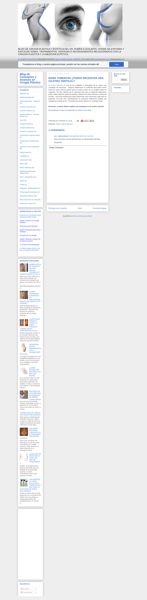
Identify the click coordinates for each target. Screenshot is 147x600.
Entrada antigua (100, 208)
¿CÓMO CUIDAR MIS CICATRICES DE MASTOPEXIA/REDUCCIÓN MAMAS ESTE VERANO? (30, 297)
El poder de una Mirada (28, 235)
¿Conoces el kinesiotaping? (30, 245)
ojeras (22, 181)
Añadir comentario (56, 148)
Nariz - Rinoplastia (26, 177)
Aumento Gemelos (26, 107)
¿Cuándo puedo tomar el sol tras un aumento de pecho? (30, 249)
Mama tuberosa (67, 124)
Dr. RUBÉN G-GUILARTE (36, 59)
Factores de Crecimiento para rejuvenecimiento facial (30, 216)
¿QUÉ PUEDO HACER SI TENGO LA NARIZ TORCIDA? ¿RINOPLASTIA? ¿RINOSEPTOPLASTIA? (30, 325)
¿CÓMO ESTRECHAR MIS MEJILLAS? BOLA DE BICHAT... (35, 371)
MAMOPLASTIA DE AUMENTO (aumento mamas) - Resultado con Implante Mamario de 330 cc (30, 269)
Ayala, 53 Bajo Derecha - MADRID (67, 59)
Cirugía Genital (25, 124)
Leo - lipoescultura (61, 136)
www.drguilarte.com (102, 59)
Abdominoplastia (26, 97)
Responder (58, 142)
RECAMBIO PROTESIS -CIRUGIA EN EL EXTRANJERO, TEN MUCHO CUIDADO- (30, 433)
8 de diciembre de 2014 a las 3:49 (81, 136)
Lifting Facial (24, 152)
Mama (58, 124)
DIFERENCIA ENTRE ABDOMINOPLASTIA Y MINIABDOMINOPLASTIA (30, 349)
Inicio (80, 208)
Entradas (25, 589)
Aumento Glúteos (26, 111)
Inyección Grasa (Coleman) (29, 147)
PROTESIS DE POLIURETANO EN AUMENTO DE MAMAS (35, 394)
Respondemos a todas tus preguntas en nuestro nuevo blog (69, 110)
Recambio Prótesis (26, 196)
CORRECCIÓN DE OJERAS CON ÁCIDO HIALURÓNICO (30, 414)
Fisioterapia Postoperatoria (29, 141)
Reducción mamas (26, 203)
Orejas (22, 184)
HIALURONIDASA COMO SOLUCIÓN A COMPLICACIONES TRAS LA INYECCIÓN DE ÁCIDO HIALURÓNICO (30, 485)
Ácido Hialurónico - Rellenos (30, 101)
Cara (21, 120)
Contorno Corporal (26, 131)
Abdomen (23, 93)
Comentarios (26, 592)
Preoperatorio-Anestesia (28, 192)
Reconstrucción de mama (29, 200)
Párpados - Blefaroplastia (29, 188)
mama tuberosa (57, 85)
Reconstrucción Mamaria (29, 226)
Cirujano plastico (26, 128)
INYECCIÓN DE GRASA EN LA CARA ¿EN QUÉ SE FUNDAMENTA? (30, 459)
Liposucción (24, 160)
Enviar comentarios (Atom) (82, 216)
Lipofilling (23, 156)
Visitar (116, 64)
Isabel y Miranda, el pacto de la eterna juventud (30, 240)
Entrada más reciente (57, 208)
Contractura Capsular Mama (30, 135)
